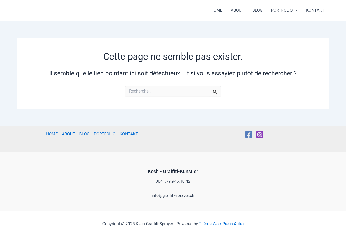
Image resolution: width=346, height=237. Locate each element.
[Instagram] (260, 135)
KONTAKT (315, 10)
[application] (295, 10)
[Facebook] (249, 135)
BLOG (257, 10)
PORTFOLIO (284, 10)
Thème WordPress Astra (221, 223)
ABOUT (237, 10)
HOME (216, 10)
